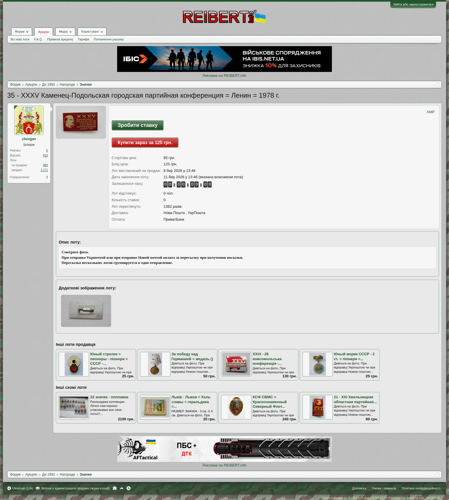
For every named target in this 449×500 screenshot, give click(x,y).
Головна (115, 488)
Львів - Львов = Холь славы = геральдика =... (191, 402)
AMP (431, 112)
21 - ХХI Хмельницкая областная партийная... (355, 399)
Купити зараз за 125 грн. (145, 142)
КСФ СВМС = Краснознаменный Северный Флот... (270, 402)
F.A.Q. (38, 39)
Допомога (359, 488)
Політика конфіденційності (421, 488)
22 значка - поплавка (109, 397)
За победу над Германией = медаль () (192, 356)
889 (45, 165)
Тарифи (83, 39)
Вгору (122, 488)
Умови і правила (384, 488)
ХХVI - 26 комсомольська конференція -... (267, 359)
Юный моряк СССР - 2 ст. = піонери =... (354, 356)
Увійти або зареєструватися (413, 4)
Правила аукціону (60, 39)
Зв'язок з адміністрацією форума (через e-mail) (75, 488)
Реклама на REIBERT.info (224, 75)
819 (45, 155)
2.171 (44, 170)
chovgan (29, 139)
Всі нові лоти (20, 39)
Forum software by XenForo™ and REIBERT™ (380, 498)
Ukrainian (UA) (22, 488)
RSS (129, 488)
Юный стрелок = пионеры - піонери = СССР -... (109, 359)
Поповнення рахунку (109, 39)
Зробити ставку (137, 125)
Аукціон (43, 32)
